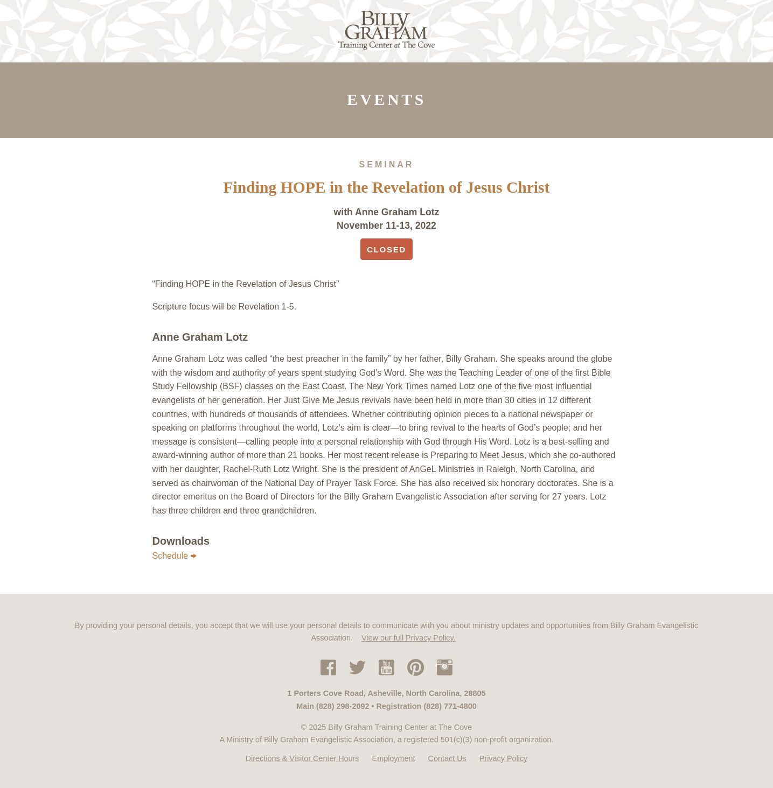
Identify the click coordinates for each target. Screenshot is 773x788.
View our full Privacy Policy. (408, 638)
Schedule (174, 556)
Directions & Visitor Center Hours (302, 758)
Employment (393, 758)
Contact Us (447, 758)
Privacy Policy (503, 758)
